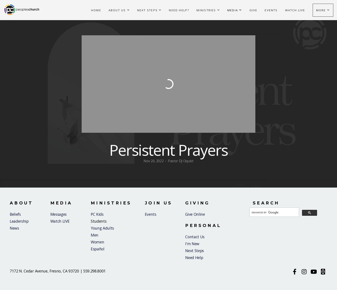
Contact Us (195, 236)
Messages (58, 214)
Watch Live (295, 10)
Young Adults (102, 228)
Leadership (19, 221)
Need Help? (179, 10)
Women (97, 242)
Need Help (194, 257)
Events (271, 10)
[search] (274, 212)
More (323, 10)
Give (253, 10)
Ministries (208, 10)
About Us (119, 10)
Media (234, 10)
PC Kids (97, 214)
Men (94, 235)
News (14, 228)
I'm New (192, 243)
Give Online (195, 214)
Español (97, 248)
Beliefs (15, 214)
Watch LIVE (60, 221)
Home (96, 10)
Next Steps (149, 10)
